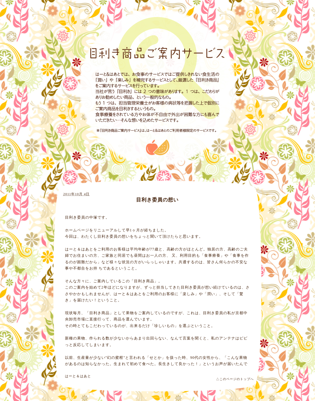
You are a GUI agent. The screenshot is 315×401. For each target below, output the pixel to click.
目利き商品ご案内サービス (157, 53)
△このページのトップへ (235, 379)
